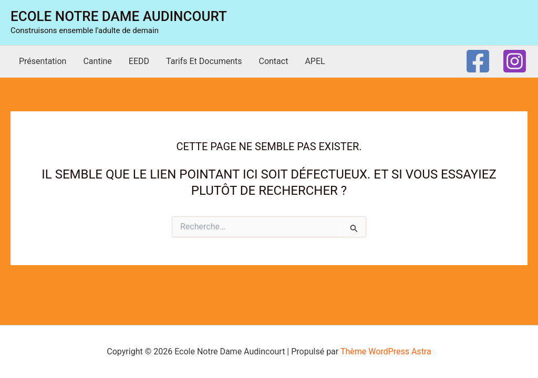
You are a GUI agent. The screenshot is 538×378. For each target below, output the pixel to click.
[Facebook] (478, 61)
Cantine (97, 61)
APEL (315, 61)
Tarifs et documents (204, 61)
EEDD (139, 61)
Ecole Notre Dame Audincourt (119, 16)
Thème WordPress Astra (385, 351)
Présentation (42, 61)
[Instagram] (514, 61)
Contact (273, 61)
